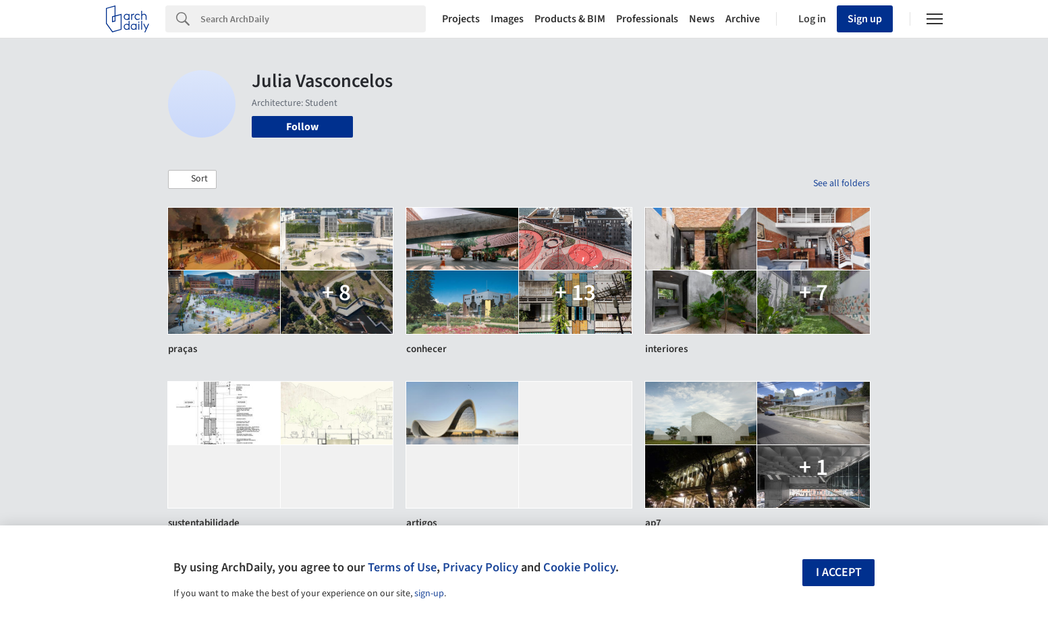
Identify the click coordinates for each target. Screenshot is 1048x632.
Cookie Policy (579, 567)
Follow (302, 126)
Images (507, 18)
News (702, 18)
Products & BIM (569, 18)
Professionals (647, 18)
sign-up (429, 593)
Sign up (865, 18)
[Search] (313, 18)
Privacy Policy (480, 567)
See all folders (841, 183)
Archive (742, 18)
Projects (461, 18)
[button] (192, 179)
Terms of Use (402, 567)
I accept (839, 572)
